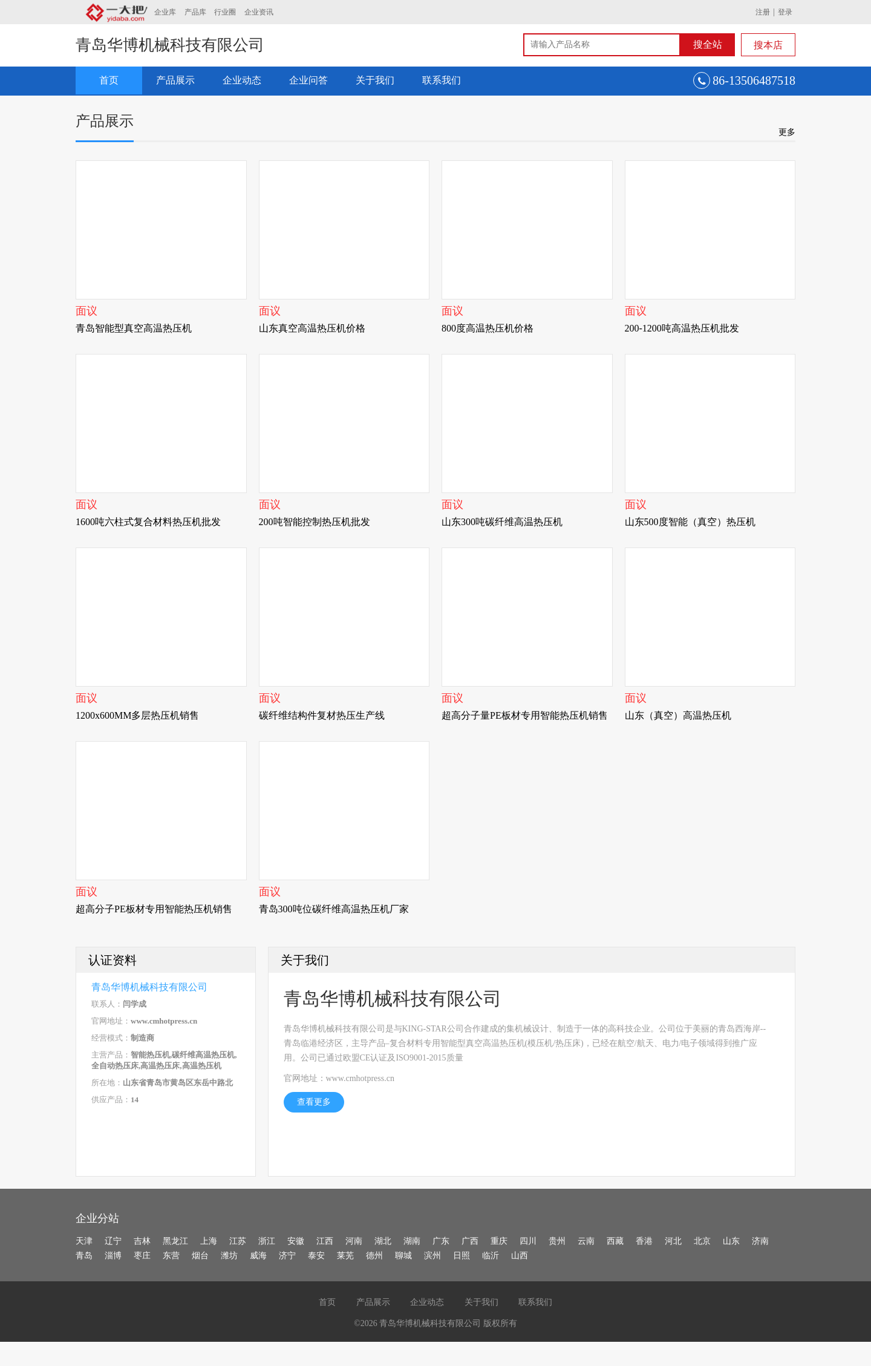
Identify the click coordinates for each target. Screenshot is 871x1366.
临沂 (490, 1255)
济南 (760, 1241)
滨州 (432, 1255)
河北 (673, 1241)
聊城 (403, 1255)
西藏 (615, 1241)
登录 (785, 12)
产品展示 (175, 80)
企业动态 (242, 80)
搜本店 (768, 45)
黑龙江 (175, 1241)
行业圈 (225, 12)
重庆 (499, 1241)
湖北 (382, 1241)
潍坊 (229, 1255)
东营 (171, 1255)
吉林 (142, 1241)
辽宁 (113, 1241)
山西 (519, 1255)
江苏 (237, 1241)
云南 (586, 1241)
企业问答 (308, 80)
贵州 (557, 1241)
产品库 (195, 12)
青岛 (84, 1255)
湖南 (411, 1241)
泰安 (316, 1255)
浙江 (266, 1241)
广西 (470, 1241)
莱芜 (345, 1255)
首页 (109, 80)
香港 (644, 1241)
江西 (324, 1241)
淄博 (113, 1255)
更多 (786, 132)
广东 (440, 1241)
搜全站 (707, 44)
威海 (258, 1255)
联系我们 (441, 80)
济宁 (287, 1255)
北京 (702, 1241)
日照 (461, 1255)
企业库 (165, 12)
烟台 (200, 1255)
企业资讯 (258, 12)
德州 (374, 1255)
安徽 (295, 1241)
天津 (84, 1241)
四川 (528, 1241)
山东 (731, 1241)
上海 (208, 1241)
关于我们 (375, 80)
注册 (762, 12)
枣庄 (142, 1255)
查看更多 (314, 1101)
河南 (353, 1241)
